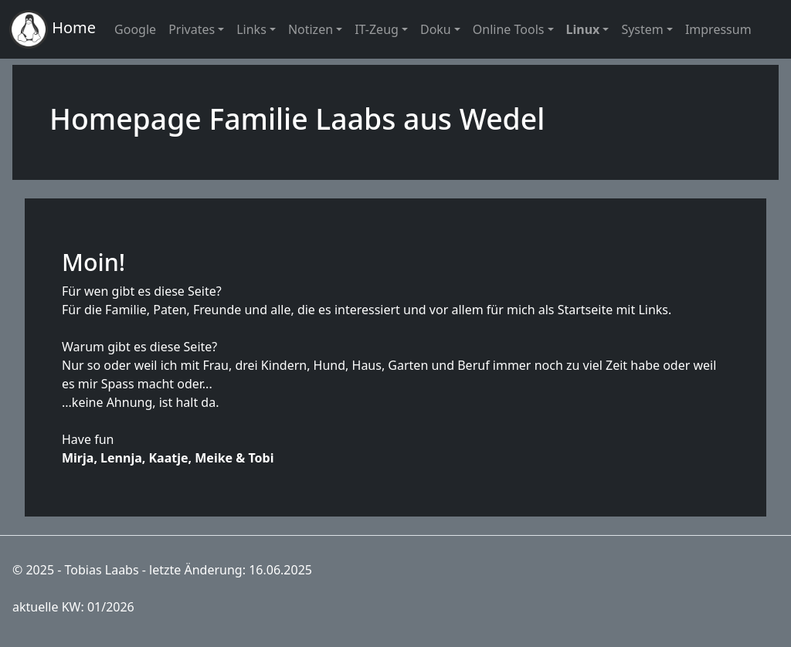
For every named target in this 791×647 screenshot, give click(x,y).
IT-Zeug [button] (377, 29)
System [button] (642, 29)
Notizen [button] (310, 29)
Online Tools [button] (509, 29)
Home (52, 29)
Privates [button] (191, 29)
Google (135, 29)
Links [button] (251, 29)
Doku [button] (435, 29)
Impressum (718, 29)
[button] (588, 29)
